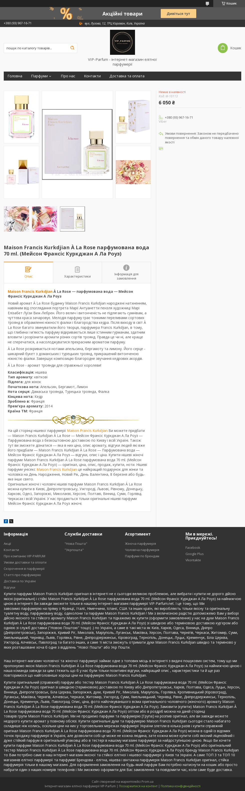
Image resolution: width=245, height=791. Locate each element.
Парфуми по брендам (142, 556)
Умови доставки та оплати (25, 562)
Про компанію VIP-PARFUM (24, 556)
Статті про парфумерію (22, 575)
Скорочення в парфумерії (24, 568)
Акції (7, 543)
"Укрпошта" (74, 550)
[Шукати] (72, 48)
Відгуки (9, 587)
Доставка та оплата (127, 76)
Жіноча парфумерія (140, 543)
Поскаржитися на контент (138, 786)
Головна (15, 76)
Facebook (193, 547)
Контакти (92, 76)
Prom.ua (148, 781)
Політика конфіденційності (180, 786)
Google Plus (195, 554)
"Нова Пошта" (75, 543)
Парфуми (39, 76)
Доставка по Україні (20, 581)
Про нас (68, 76)
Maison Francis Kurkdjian (30, 291)
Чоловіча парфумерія (142, 550)
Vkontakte (193, 560)
